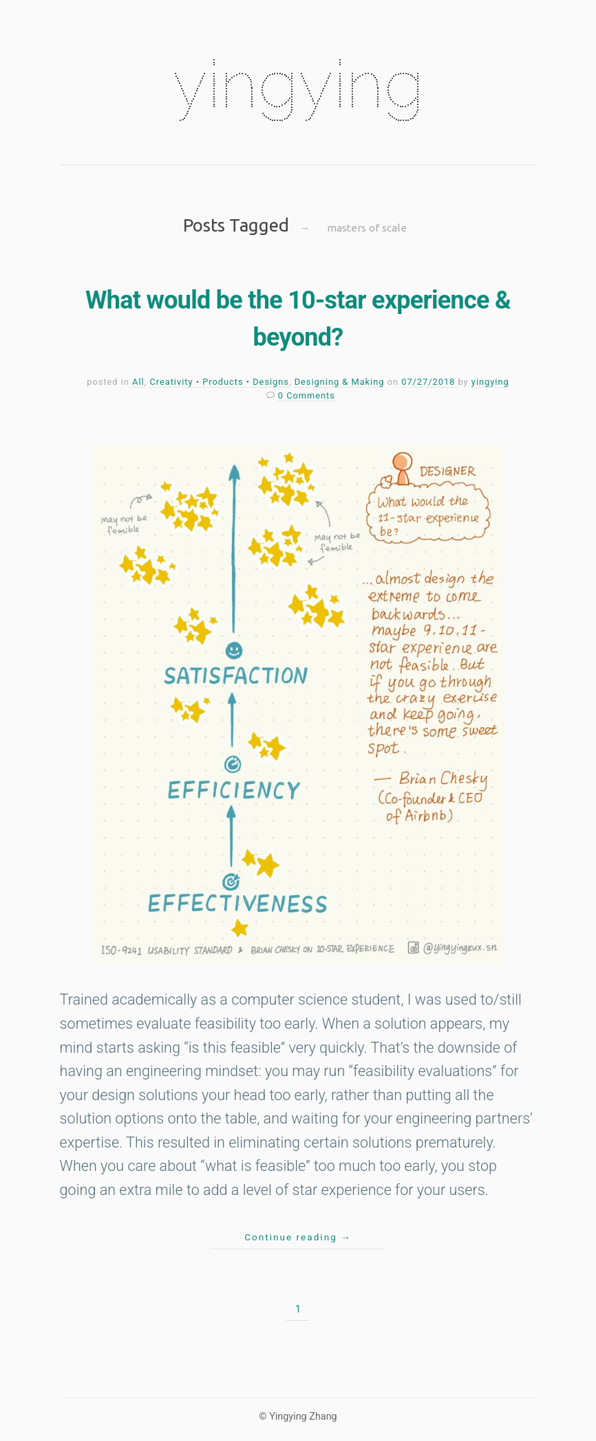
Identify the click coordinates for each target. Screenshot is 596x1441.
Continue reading (298, 1236)
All (138, 382)
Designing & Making (340, 382)
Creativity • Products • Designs (219, 382)
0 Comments (306, 395)
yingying (298, 84)
